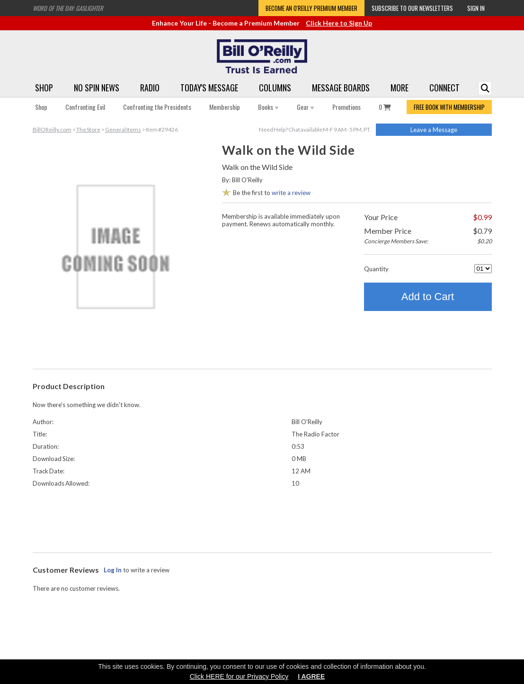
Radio (150, 87)
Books (268, 107)
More (400, 87)
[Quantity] (483, 268)
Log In (113, 570)
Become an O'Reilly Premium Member (311, 8)
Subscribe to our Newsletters (412, 8)
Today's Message (209, 87)
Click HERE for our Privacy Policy (239, 676)
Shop (44, 87)
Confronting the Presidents (157, 107)
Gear (305, 107)
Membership (224, 107)
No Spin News (96, 87)
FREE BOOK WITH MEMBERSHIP (449, 107)
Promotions (346, 107)
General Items (123, 129)
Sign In (476, 8)
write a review (291, 192)
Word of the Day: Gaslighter (68, 8)
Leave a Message (433, 129)
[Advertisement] (262, 518)
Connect (444, 87)
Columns (275, 87)
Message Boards (341, 87)
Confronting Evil (85, 107)
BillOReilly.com (52, 129)
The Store (88, 129)
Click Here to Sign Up (339, 23)
